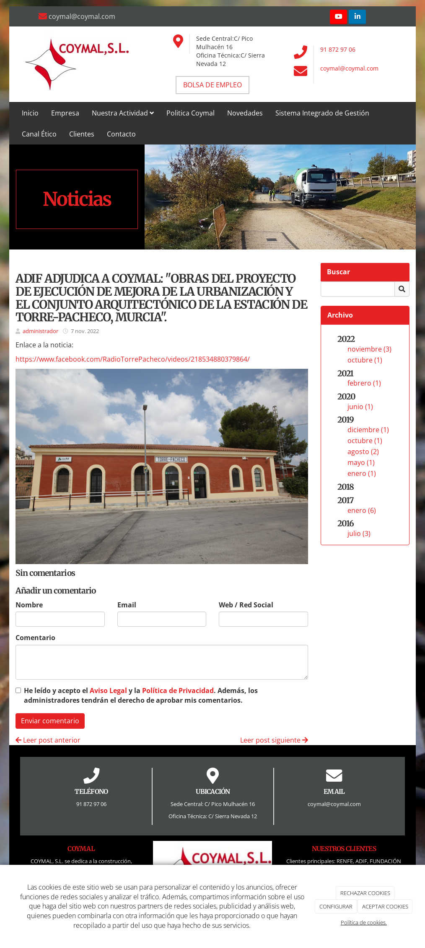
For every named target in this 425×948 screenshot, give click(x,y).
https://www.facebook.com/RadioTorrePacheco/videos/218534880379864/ (133, 359)
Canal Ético (39, 134)
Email (126, 604)
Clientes (81, 134)
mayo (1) (361, 462)
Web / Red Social (246, 604)
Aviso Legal (108, 690)
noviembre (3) (369, 349)
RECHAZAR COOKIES (365, 893)
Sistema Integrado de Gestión (322, 113)
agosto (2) (363, 451)
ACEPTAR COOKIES (385, 906)
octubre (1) (364, 360)
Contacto (121, 134)
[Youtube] (338, 17)
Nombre (29, 604)
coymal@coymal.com (349, 68)
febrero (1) (364, 383)
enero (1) (361, 473)
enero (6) (361, 510)
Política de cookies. (364, 922)
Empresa (65, 113)
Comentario (35, 637)
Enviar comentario (50, 720)
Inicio (30, 113)
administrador (40, 331)
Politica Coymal (190, 113)
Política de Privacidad (178, 690)
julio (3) (359, 533)
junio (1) (360, 406)
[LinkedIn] (357, 17)
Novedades (245, 113)
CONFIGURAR (335, 906)
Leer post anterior (48, 740)
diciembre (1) (368, 429)
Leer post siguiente (274, 740)
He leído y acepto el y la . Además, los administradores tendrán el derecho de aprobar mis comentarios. (141, 695)
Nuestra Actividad (123, 113)
